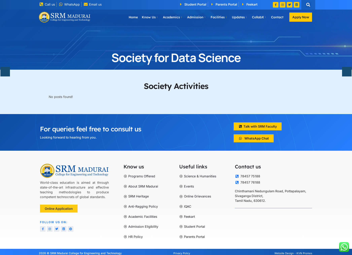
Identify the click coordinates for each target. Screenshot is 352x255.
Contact (277, 17)
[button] (308, 5)
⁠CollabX (259, 17)
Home (133, 17)
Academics (172, 17)
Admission (196, 17)
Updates (239, 17)
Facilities (219, 17)
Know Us (150, 17)
